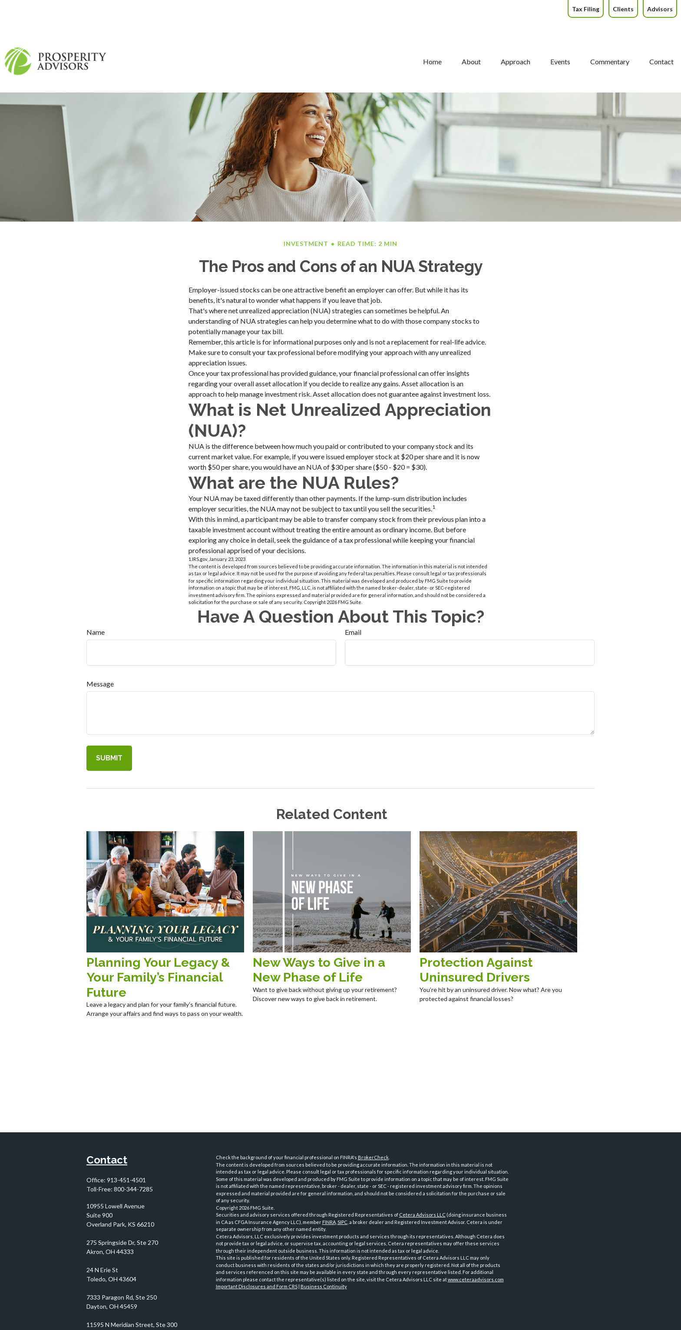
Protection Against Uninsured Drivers (476, 970)
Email (353, 632)
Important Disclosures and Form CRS (257, 1286)
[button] (350, 36)
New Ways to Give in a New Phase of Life (319, 970)
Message (100, 684)
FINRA (329, 1222)
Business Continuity (324, 1286)
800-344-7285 (133, 1189)
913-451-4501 (126, 1180)
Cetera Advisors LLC (422, 1214)
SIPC (342, 1222)
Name (95, 632)
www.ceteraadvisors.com (476, 1279)
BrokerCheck (373, 1157)
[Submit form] (109, 758)
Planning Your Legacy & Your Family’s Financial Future (158, 977)
